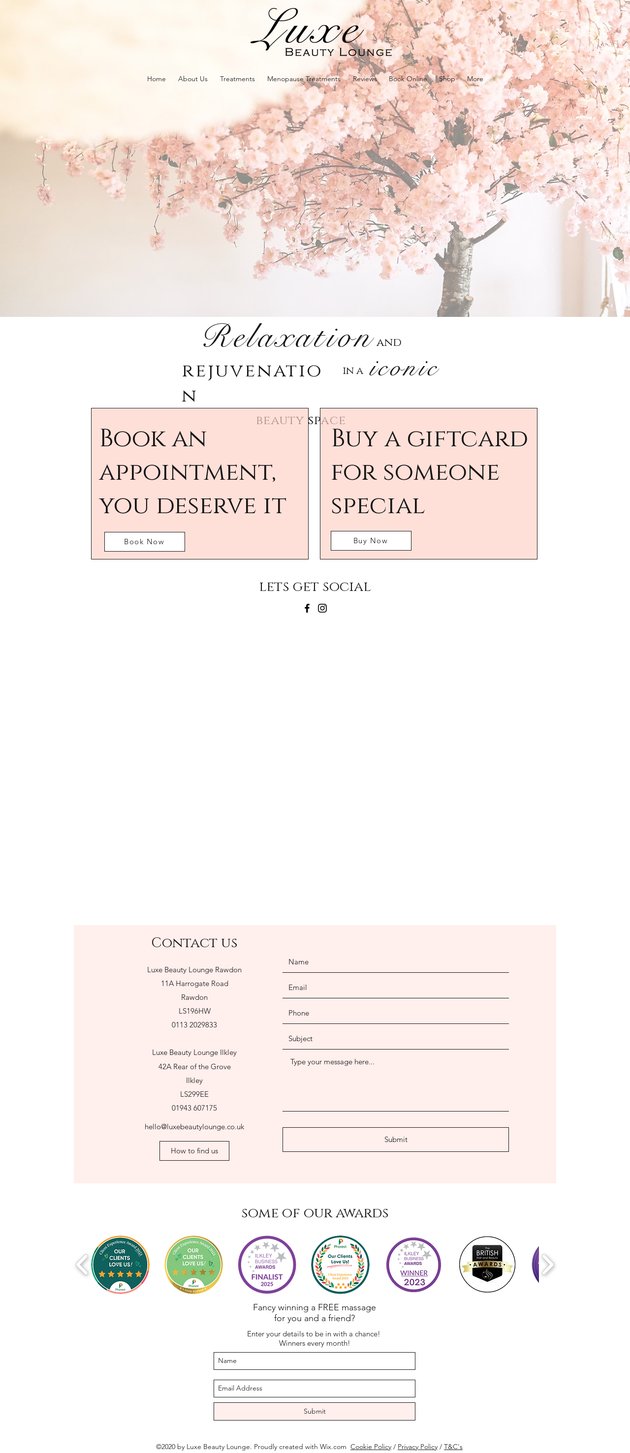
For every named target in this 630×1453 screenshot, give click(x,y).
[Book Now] (144, 542)
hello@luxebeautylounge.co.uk (194, 1126)
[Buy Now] (371, 541)
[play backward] (82, 1264)
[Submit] (396, 1139)
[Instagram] (322, 608)
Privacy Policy (418, 1446)
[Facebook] (307, 608)
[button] (120, 1265)
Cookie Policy (370, 1446)
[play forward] (547, 1264)
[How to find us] (194, 1151)
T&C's (453, 1446)
